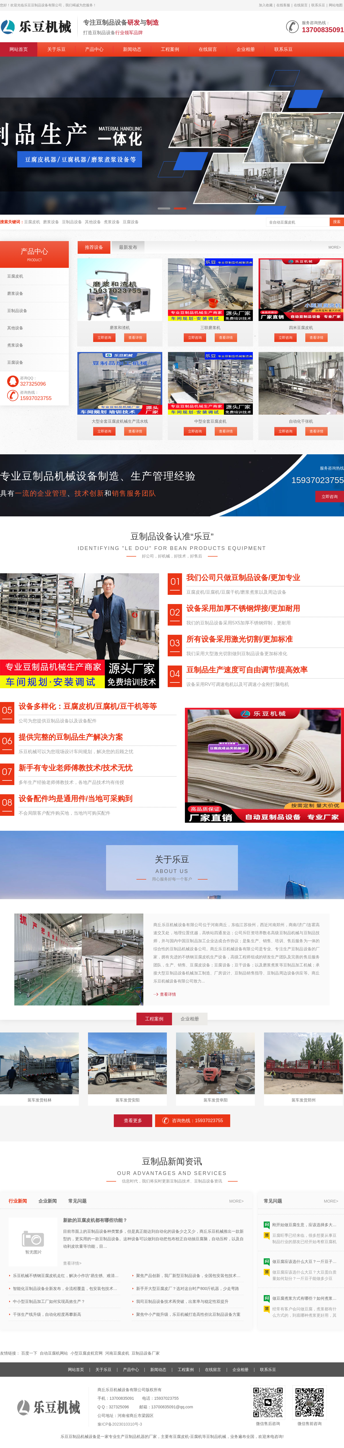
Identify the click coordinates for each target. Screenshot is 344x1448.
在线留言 (301, 5)
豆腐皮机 (32, 222)
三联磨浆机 (210, 327)
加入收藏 (266, 5)
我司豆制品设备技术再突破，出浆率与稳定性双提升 (182, 1301)
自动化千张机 (301, 421)
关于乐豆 (56, 49)
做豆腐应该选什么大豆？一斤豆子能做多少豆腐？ (305, 1263)
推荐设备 (94, 247)
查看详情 (135, 338)
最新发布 (128, 247)
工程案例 (170, 49)
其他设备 (93, 222)
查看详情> (72, 1263)
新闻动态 (132, 49)
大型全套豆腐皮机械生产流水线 (120, 421)
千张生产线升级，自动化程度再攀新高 (47, 1314)
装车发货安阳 (128, 1100)
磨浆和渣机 (120, 327)
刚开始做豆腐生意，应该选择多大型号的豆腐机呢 (305, 1226)
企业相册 (245, 49)
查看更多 (133, 1120)
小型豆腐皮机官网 (87, 1353)
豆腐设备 (131, 222)
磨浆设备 (51, 222)
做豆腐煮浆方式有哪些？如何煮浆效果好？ (305, 1300)
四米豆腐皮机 (301, 327)
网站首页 (18, 49)
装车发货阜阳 (216, 1100)
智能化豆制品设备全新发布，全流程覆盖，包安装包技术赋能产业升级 (66, 1288)
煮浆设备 (112, 222)
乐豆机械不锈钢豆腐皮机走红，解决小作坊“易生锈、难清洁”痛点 (66, 1275)
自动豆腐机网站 (54, 1353)
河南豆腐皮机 (117, 1353)
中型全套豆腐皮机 (210, 421)
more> (335, 247)
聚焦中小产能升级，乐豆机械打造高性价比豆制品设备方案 (188, 1314)
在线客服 (283, 5)
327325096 (119, 1407)
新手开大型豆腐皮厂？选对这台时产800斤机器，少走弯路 (187, 1288)
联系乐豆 (318, 5)
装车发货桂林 (40, 1100)
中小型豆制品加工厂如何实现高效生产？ (49, 1301)
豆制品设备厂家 (146, 1353)
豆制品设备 (72, 222)
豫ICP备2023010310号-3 (119, 1424)
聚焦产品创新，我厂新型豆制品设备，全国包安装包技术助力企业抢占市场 (190, 1275)
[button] (164, 208)
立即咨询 (104, 338)
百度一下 (29, 1353)
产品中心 (94, 49)
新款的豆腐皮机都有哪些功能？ (95, 1220)
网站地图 (336, 5)
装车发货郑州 (304, 1100)
